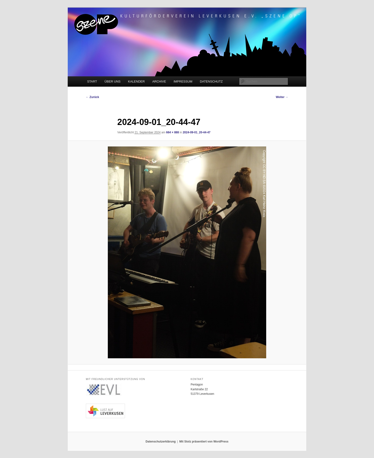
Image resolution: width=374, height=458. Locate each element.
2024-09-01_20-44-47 (196, 132)
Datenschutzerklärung (160, 441)
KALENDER (136, 81)
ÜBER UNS (112, 81)
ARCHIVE (159, 81)
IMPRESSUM (183, 81)
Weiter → (282, 97)
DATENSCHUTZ (211, 81)
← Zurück (92, 97)
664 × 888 (172, 132)
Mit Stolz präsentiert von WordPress (204, 441)
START (92, 81)
